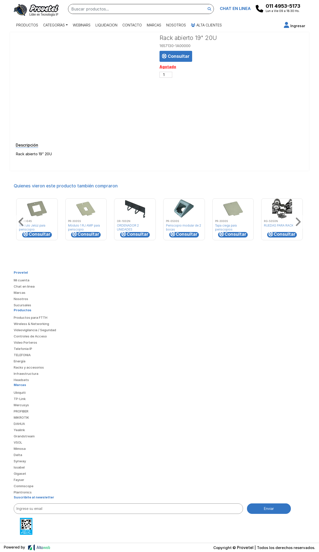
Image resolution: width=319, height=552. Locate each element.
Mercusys (21, 405)
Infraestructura (26, 374)
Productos (27, 25)
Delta (18, 455)
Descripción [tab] (27, 145)
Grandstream (24, 436)
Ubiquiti (20, 392)
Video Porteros (25, 342)
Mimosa (20, 449)
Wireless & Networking (31, 324)
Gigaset (20, 473)
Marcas (154, 25)
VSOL (18, 442)
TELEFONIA (22, 355)
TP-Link (20, 399)
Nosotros (176, 25)
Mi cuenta (21, 280)
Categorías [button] (54, 25)
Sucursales (22, 305)
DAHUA (19, 424)
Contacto (132, 25)
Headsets (21, 380)
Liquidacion (106, 25)
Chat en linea (24, 286)
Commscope (23, 486)
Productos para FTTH (30, 317)
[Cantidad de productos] (166, 75)
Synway (20, 461)
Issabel (19, 467)
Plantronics (23, 492)
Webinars (81, 25)
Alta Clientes (206, 25)
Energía (19, 361)
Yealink (19, 430)
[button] (294, 26)
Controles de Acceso (30, 336)
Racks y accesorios (29, 367)
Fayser (19, 480)
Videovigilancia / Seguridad (35, 330)
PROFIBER (21, 411)
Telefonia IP (23, 349)
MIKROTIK (21, 417)
